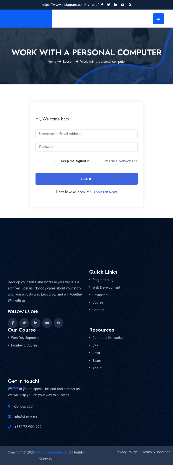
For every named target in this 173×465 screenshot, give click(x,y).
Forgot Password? (120, 161)
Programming (102, 280)
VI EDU (18, 18)
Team (96, 361)
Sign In (86, 179)
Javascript (100, 295)
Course (97, 302)
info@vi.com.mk (26, 416)
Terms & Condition (156, 452)
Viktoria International (52, 452)
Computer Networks (107, 338)
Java (96, 353)
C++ (95, 345)
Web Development (106, 287)
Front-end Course (24, 345)
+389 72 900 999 (28, 426)
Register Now (105, 192)
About (97, 368)
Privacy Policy (126, 452)
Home (51, 61)
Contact (98, 310)
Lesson (68, 61)
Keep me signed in (75, 161)
